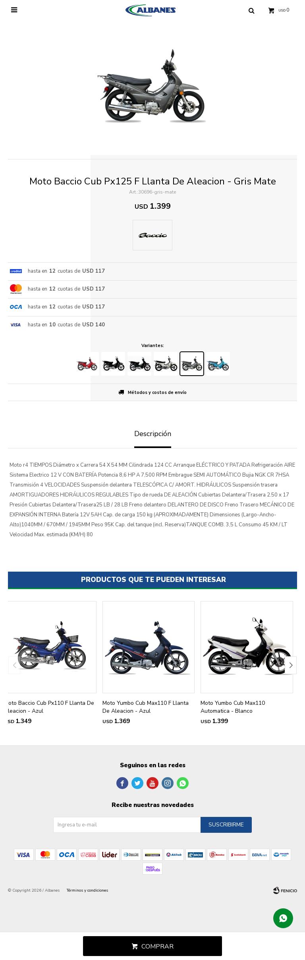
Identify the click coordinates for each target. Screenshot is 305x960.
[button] (291, 665)
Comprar (157, 946)
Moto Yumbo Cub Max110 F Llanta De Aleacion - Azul (145, 707)
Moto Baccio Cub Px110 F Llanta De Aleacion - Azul (49, 707)
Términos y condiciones (87, 890)
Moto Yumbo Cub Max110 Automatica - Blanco (233, 707)
